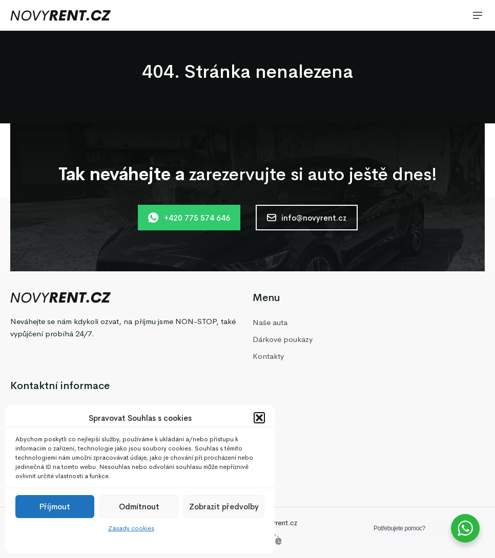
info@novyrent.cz (306, 218)
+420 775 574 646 (189, 217)
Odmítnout (139, 506)
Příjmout (54, 506)
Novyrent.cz (277, 522)
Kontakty (268, 356)
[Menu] (477, 15)
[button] (259, 418)
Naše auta (270, 322)
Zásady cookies (131, 528)
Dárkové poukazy (283, 339)
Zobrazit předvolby (224, 506)
